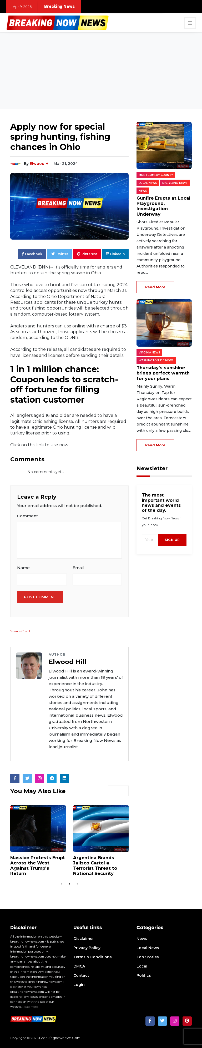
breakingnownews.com (59, 1037)
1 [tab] (61, 882)
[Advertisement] (101, 72)
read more (155, 281)
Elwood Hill (41, 163)
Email (78, 567)
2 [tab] (69, 882)
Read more (30, 1006)
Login (79, 983)
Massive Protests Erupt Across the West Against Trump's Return (37, 862)
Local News (148, 946)
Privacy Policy (86, 946)
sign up (172, 533)
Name (23, 567)
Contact (81, 974)
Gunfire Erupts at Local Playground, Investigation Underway (164, 202)
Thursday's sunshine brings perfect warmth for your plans (162, 366)
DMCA (79, 965)
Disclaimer (83, 937)
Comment (27, 515)
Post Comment (40, 597)
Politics (144, 974)
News (142, 937)
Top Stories (148, 956)
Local (142, 965)
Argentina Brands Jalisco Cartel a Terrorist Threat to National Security (101, 865)
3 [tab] (77, 882)
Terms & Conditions (92, 956)
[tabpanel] (38, 839)
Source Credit (20, 631)
